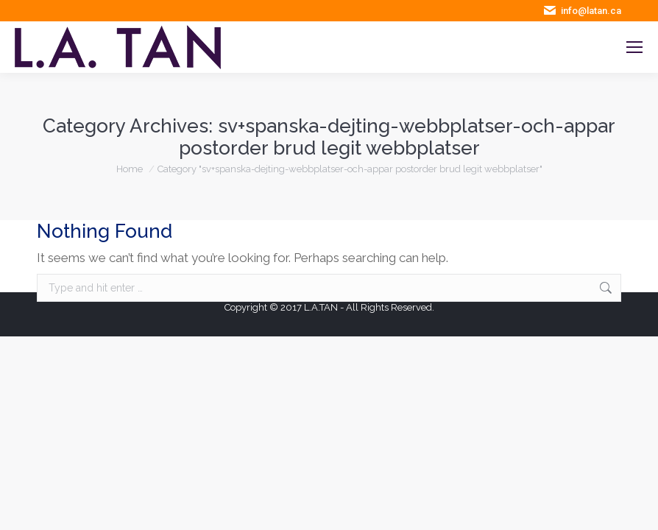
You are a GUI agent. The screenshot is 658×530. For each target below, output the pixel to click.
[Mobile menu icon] (634, 47)
